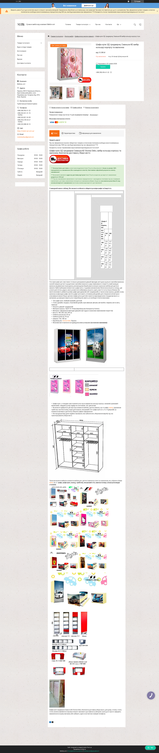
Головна (68, 24)
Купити (103, 67)
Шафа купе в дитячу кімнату (84, 36)
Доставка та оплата (24, 63)
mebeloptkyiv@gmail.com (25, 137)
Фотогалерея (21, 51)
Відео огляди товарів (24, 47)
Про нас (98, 24)
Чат (150, 748)
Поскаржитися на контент (75, 751)
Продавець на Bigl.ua (79, 749)
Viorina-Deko (67, 321)
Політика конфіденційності (91, 751)
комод (111, 407)
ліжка (51, 482)
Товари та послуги (82, 24)
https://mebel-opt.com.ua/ (25, 131)
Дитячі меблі (69, 36)
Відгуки (19, 59)
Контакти (109, 24)
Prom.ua (89, 747)
